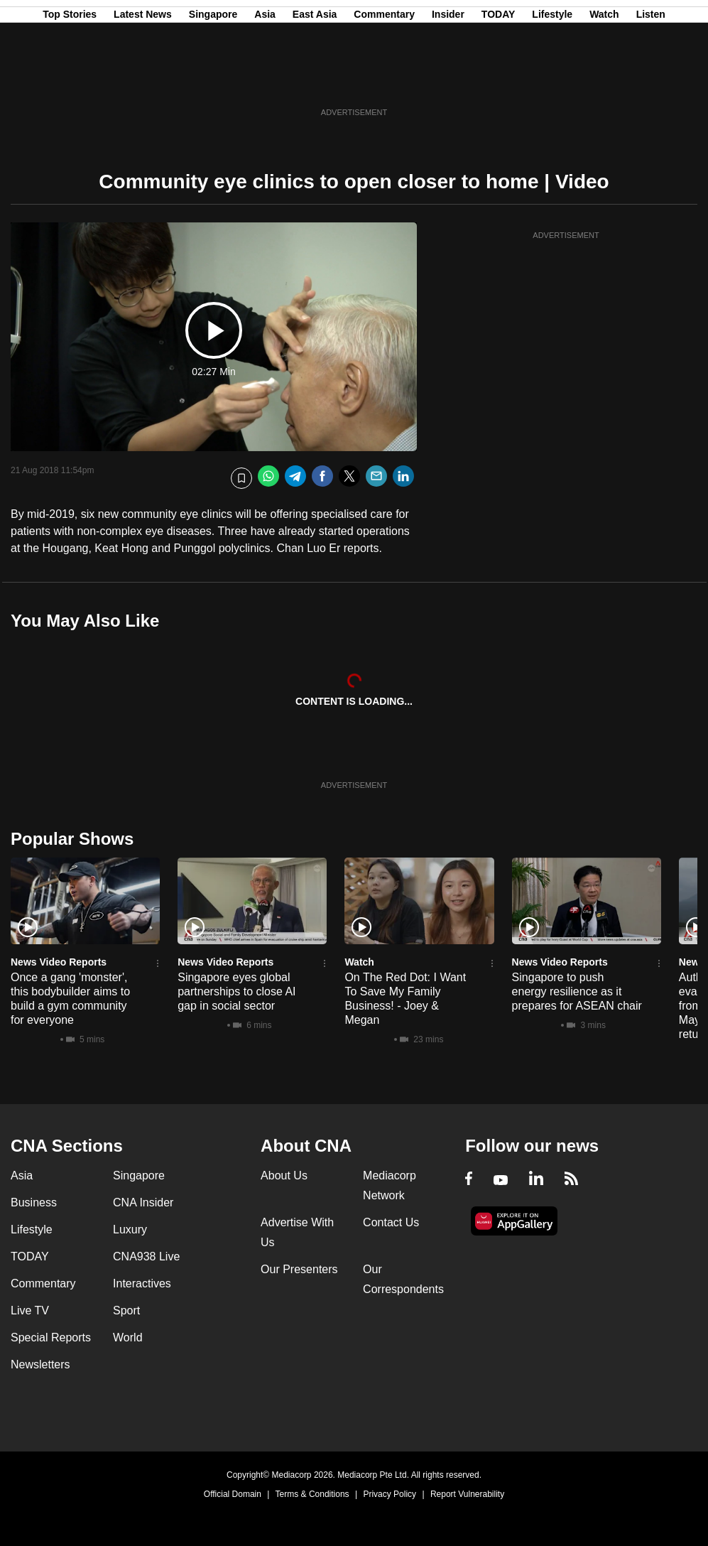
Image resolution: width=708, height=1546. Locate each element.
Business (34, 1202)
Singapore (213, 80)
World (128, 1337)
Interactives (142, 1283)
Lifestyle (552, 80)
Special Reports (51, 1337)
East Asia (315, 80)
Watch (604, 80)
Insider (448, 80)
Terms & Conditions (312, 1494)
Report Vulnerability (467, 1494)
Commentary (384, 80)
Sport (126, 1310)
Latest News (143, 80)
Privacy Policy (389, 1494)
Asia (265, 80)
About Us (284, 1175)
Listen (650, 80)
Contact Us (391, 1222)
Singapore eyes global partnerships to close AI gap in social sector (236, 991)
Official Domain (232, 1494)
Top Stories (70, 80)
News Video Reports (59, 962)
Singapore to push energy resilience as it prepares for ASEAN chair (577, 991)
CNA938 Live (146, 1256)
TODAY (498, 80)
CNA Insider (143, 1202)
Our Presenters (299, 1269)
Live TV (30, 1310)
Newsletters (40, 1364)
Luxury (130, 1229)
